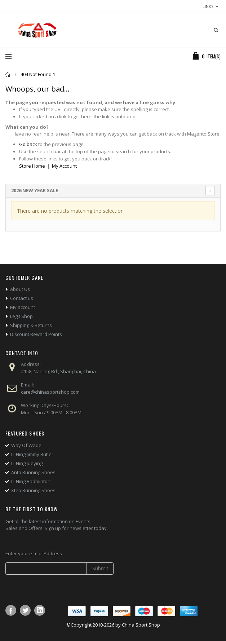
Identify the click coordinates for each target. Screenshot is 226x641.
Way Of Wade (26, 445)
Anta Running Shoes (33, 472)
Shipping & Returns (31, 325)
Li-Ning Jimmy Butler (32, 454)
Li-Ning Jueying (27, 463)
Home (8, 74)
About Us (20, 289)
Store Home (32, 166)
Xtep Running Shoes (33, 490)
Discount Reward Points (36, 334)
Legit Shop (21, 316)
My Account (64, 166)
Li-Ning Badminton (30, 481)
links (208, 6)
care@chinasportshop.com (50, 392)
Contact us (21, 298)
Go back (28, 144)
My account (22, 307)
